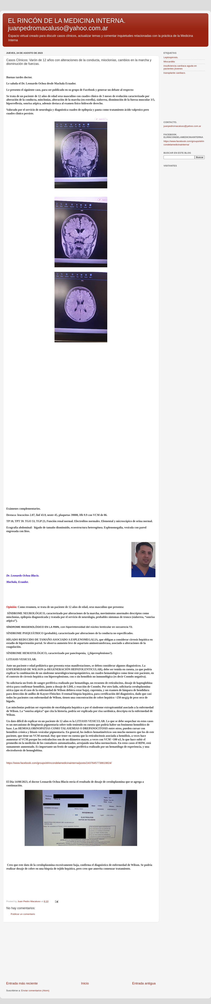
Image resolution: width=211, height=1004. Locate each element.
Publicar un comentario (23, 914)
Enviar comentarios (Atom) (35, 990)
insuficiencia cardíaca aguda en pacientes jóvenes (180, 67)
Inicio (85, 983)
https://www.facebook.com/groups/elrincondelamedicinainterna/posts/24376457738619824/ (59, 763)
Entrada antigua (144, 983)
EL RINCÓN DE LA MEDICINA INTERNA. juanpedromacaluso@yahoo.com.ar (67, 24)
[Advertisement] (81, 951)
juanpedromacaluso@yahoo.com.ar (182, 126)
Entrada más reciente (22, 983)
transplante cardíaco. (175, 73)
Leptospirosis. (171, 57)
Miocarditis (169, 61)
